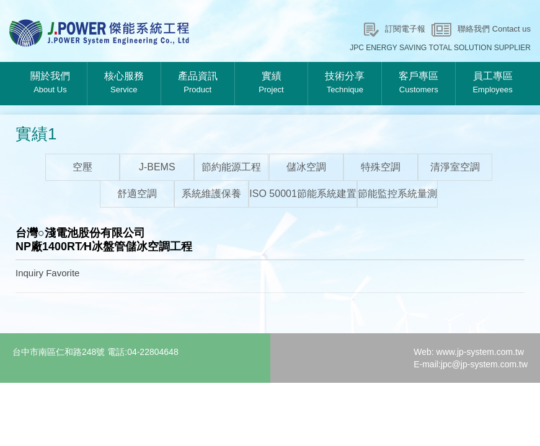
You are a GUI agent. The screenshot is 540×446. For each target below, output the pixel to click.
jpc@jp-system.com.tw (484, 364)
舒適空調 (137, 193)
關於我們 (50, 84)
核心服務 (124, 84)
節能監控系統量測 (397, 193)
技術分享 (344, 84)
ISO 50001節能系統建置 (302, 193)
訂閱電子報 (405, 28)
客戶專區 (418, 84)
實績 (271, 84)
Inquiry (29, 273)
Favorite (62, 273)
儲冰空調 (306, 167)
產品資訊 (197, 84)
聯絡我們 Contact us (494, 28)
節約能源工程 (231, 167)
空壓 (82, 167)
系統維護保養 (211, 193)
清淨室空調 (455, 167)
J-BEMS (157, 167)
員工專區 (492, 84)
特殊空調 (381, 167)
